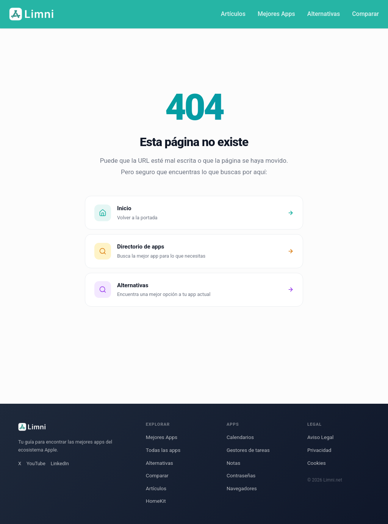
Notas (233, 463)
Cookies (316, 463)
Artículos (233, 13)
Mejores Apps (276, 13)
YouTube (36, 463)
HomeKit (156, 501)
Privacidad (319, 450)
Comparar (365, 13)
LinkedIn (60, 463)
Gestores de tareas (248, 450)
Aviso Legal (320, 437)
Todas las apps (163, 450)
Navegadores (242, 488)
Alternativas (323, 13)
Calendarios (240, 437)
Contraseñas (241, 475)
